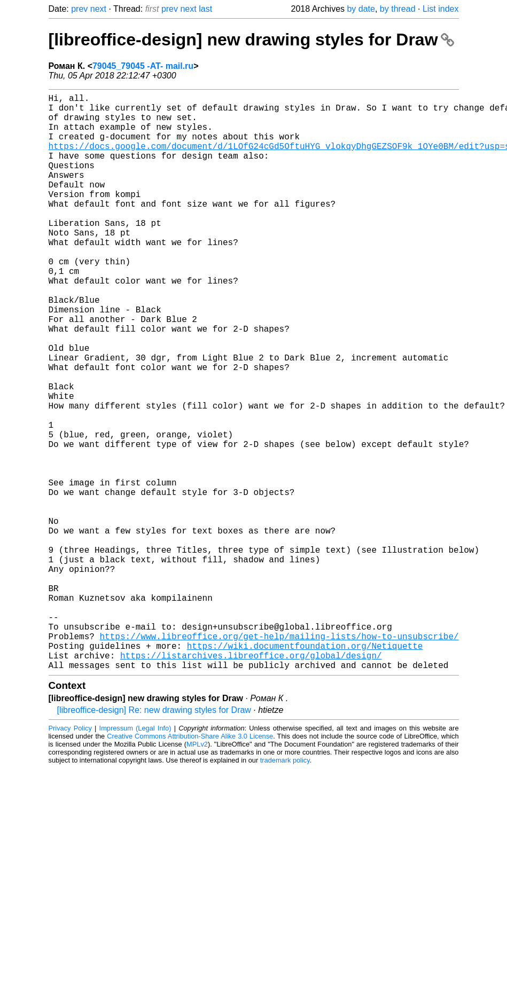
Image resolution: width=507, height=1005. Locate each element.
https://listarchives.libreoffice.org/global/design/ (251, 781)
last (205, 8)
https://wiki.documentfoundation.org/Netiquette (305, 769)
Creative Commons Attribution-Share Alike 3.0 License (190, 864)
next (98, 8)
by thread (398, 8)
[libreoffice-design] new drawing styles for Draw (252, 39)
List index (441, 8)
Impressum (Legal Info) (135, 856)
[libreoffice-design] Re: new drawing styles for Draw (154, 838)
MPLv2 (197, 872)
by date (361, 8)
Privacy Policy (70, 856)
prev (79, 8)
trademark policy (285, 888)
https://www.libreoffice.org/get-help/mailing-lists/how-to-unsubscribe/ (279, 758)
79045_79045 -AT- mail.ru (142, 65)
